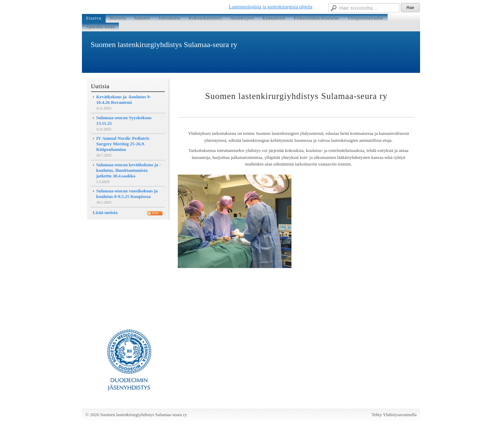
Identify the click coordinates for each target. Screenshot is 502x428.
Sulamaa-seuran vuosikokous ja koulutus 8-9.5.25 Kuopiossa (127, 193)
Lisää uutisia (105, 212)
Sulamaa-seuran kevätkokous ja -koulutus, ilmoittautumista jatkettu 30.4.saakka (128, 170)
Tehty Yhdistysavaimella (394, 414)
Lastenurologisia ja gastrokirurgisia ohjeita (270, 6)
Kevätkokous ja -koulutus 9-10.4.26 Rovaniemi (123, 99)
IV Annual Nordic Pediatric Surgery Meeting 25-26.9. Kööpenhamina (123, 144)
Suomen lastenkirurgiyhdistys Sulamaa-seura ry (164, 44)
